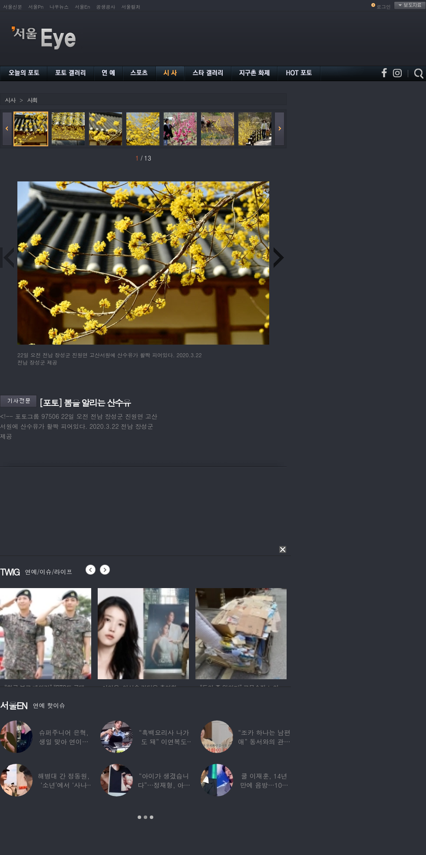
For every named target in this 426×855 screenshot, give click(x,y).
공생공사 (106, 6)
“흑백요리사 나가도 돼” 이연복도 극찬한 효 (164, 741)
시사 (10, 100)
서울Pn (35, 6)
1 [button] (139, 817)
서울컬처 (131, 6)
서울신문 (12, 6)
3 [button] (151, 817)
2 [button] (145, 817)
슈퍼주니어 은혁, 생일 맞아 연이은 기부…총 (64, 741)
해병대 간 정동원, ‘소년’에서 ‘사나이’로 (63, 785)
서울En (82, 6)
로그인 (383, 6)
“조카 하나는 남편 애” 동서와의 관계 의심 (264, 741)
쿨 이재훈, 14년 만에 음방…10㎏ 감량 (264, 785)
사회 (32, 100)
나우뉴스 (59, 6)
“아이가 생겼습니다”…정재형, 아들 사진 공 (164, 785)
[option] (45, 632)
